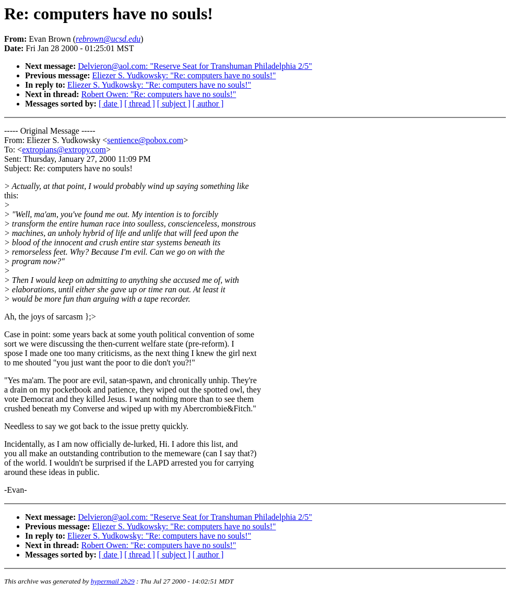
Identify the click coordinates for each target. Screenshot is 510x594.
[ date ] (110, 103)
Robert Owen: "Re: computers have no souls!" (158, 94)
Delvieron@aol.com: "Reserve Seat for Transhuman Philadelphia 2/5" (195, 66)
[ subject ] (174, 103)
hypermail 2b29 (113, 581)
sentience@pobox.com (145, 140)
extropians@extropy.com (64, 149)
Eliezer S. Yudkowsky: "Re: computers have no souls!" (184, 75)
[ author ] (208, 103)
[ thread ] (139, 103)
